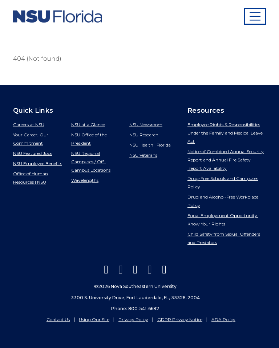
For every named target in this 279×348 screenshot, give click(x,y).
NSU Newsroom (145, 124)
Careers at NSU (28, 124)
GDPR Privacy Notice (179, 319)
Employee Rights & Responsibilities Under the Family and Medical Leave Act (225, 133)
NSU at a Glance (88, 124)
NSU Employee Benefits (37, 163)
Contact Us (58, 319)
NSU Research (143, 134)
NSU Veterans (143, 155)
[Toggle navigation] (255, 16)
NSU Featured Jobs (32, 153)
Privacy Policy (133, 319)
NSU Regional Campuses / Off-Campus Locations (90, 162)
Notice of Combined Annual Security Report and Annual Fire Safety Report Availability (225, 160)
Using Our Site (94, 319)
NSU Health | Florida (150, 145)
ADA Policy (223, 319)
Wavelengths (84, 180)
